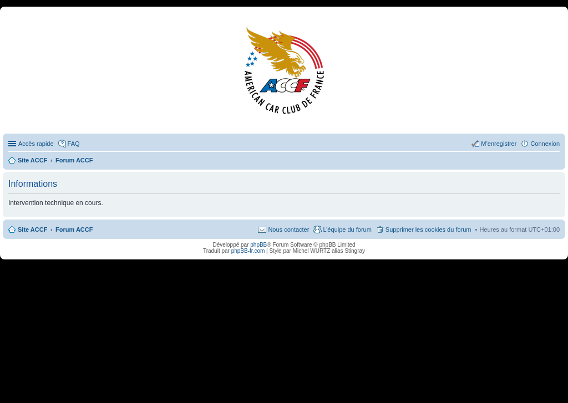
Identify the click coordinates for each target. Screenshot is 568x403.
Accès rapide (36, 143)
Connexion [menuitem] (545, 143)
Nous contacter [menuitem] (288, 229)
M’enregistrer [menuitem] (498, 143)
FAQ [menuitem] (74, 143)
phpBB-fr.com (248, 251)
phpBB (258, 245)
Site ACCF (32, 229)
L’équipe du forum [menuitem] (347, 229)
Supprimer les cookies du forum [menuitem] (428, 229)
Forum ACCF (74, 229)
